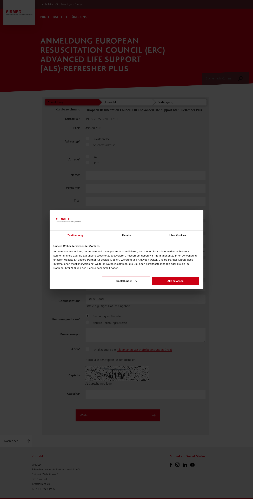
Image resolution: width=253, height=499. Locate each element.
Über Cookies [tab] (177, 235)
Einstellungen (126, 280)
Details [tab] (126, 235)
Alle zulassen (175, 280)
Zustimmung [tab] (75, 235)
